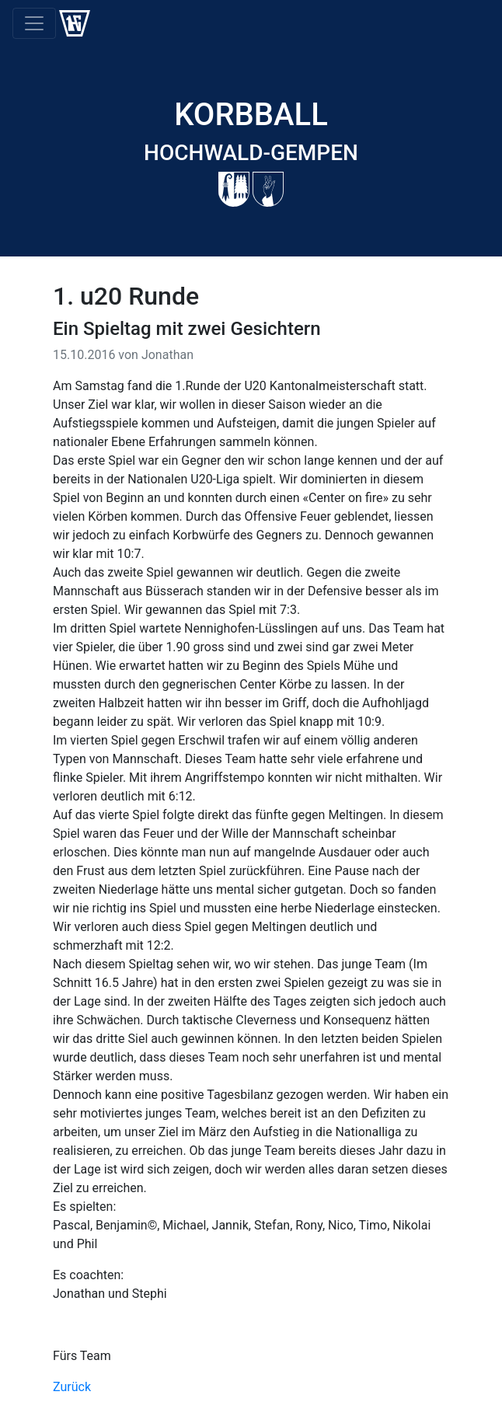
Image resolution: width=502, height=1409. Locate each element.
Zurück (72, 1386)
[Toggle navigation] (34, 23)
